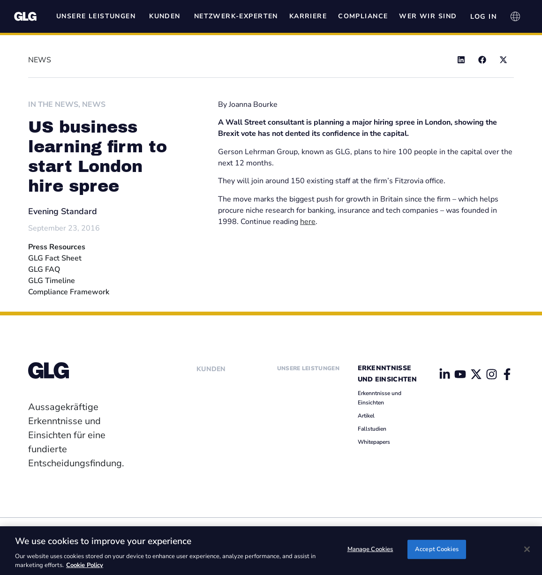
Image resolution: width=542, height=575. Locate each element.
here (308, 222)
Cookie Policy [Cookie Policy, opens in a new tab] (84, 565)
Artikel (366, 415)
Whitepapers (374, 442)
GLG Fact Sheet (55, 258)
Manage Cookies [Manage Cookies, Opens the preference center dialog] (370, 549)
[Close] (527, 549)
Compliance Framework (68, 292)
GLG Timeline (51, 281)
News (93, 104)
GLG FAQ (44, 269)
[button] (461, 59)
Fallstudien (372, 429)
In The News (53, 104)
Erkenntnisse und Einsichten (379, 397)
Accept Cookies (437, 549)
